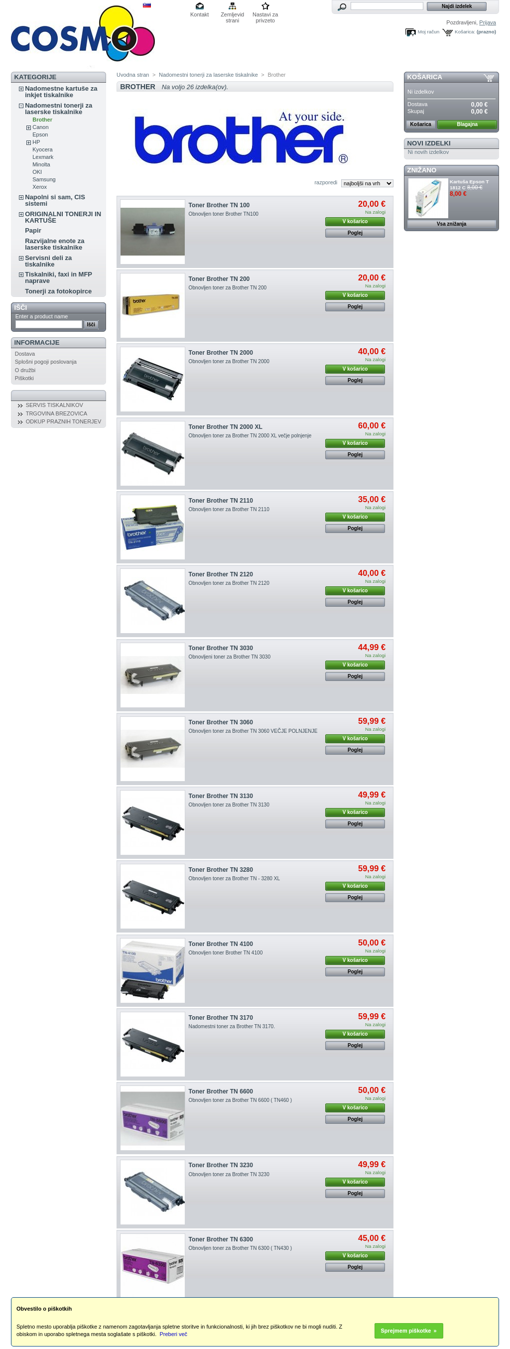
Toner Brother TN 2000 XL (225, 426)
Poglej (355, 233)
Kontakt (199, 14)
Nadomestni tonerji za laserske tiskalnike (58, 109)
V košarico (355, 221)
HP (36, 142)
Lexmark (42, 157)
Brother (42, 120)
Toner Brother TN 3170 (221, 1017)
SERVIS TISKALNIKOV (54, 405)
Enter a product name (41, 316)
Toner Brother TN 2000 (221, 352)
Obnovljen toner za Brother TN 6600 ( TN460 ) (240, 1100)
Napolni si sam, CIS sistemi (55, 200)
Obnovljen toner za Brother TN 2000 (229, 361)
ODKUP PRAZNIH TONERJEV (64, 421)
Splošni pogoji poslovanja (46, 362)
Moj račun (428, 31)
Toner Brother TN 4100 (221, 944)
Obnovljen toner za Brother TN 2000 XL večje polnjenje (250, 435)
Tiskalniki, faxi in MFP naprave (58, 277)
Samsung (43, 179)
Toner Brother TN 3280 (221, 869)
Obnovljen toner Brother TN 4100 (226, 952)
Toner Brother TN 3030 (221, 648)
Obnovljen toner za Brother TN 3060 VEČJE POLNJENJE (253, 731)
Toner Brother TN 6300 (221, 1239)
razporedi (325, 182)
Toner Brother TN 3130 (221, 796)
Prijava (487, 22)
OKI (37, 172)
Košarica (424, 77)
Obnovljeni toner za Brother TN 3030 (229, 657)
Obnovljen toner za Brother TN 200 (228, 287)
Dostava (25, 354)
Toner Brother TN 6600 (221, 1091)
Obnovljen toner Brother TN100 (223, 214)
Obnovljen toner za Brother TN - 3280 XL (234, 878)
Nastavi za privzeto (265, 15)
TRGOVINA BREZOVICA (56, 413)
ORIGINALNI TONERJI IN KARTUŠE (63, 217)
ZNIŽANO (422, 170)
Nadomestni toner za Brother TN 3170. (232, 1026)
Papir (33, 230)
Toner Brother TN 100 (219, 205)
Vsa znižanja (451, 224)
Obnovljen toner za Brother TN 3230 (229, 1174)
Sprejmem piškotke (406, 1331)
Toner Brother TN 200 (219, 278)
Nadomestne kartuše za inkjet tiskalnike (61, 92)
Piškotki (24, 378)
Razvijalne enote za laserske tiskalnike (54, 244)
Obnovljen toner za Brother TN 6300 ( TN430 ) (240, 1248)
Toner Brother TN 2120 (221, 574)
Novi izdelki (429, 143)
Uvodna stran (133, 75)
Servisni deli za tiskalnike (48, 261)
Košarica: (465, 31)
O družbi (25, 370)
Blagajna (467, 124)
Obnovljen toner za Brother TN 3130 (229, 805)
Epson (40, 134)
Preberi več (173, 1334)
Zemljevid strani (232, 15)
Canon (40, 127)
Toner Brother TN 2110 (221, 500)
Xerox (39, 187)
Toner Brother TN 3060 (221, 722)
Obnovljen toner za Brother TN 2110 (229, 509)
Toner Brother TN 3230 (221, 1165)
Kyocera (42, 149)
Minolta (41, 164)
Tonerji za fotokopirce (58, 291)
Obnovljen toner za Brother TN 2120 (229, 583)
